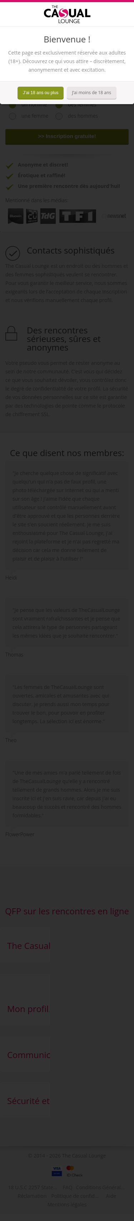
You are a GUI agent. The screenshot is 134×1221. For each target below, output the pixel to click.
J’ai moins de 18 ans (91, 93)
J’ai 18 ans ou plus (40, 92)
